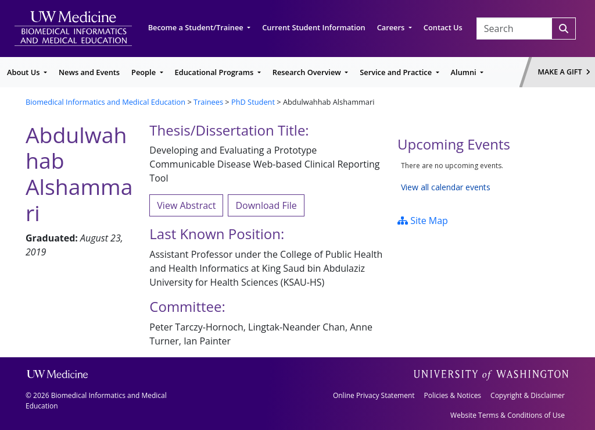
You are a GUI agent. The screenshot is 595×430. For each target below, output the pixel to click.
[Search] (563, 28)
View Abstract (186, 205)
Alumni (464, 72)
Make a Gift (564, 72)
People (144, 72)
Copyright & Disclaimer (527, 395)
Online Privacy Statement (374, 395)
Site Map (422, 220)
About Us (24, 72)
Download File (265, 205)
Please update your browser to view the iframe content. (483, 176)
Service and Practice (396, 72)
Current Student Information (313, 27)
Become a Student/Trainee (196, 27)
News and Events (89, 72)
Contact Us (443, 27)
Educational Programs (215, 72)
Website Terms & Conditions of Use (507, 415)
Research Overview (308, 72)
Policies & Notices (452, 395)
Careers (392, 27)
